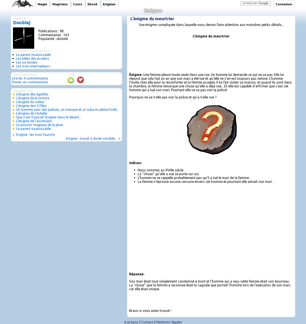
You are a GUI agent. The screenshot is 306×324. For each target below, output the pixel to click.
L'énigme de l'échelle (31, 113)
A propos (131, 322)
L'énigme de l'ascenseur (34, 121)
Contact (147, 322)
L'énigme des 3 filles (31, 106)
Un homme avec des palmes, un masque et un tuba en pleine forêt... (67, 109)
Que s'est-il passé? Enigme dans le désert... (48, 117)
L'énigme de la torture (32, 98)
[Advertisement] (211, 55)
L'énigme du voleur (30, 102)
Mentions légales (169, 322)
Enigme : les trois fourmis (35, 134)
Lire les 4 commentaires (30, 78)
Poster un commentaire (30, 82)
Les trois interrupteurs (33, 66)
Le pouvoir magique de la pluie (39, 125)
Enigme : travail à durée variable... (91, 138)
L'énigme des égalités (32, 94)
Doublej (21, 22)
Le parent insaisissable (33, 55)
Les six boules (26, 62)
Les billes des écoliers (32, 58)
